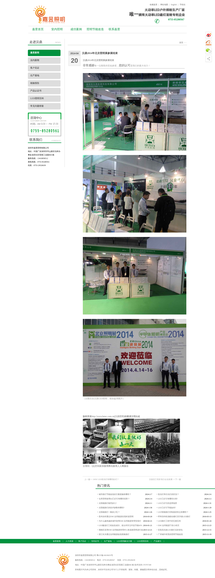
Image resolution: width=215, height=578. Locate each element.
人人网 (120, 466)
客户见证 (34, 68)
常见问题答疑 (37, 106)
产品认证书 (35, 91)
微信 (126, 466)
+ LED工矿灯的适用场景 (166, 503)
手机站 (182, 4)
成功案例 (76, 29)
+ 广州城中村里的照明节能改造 (169, 534)
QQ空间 (95, 466)
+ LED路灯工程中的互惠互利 (168, 521)
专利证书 (95, 541)
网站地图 (164, 4)
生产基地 (34, 75)
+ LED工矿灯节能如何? (166, 508)
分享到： (87, 466)
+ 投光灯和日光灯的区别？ (167, 494)
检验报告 (34, 83)
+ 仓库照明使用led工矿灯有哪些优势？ (113, 499)
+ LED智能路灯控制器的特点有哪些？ (172, 512)
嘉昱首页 (38, 29)
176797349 (147, 565)
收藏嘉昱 (153, 4)
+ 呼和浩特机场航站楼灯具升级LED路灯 (173, 516)
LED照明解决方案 (124, 541)
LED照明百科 (37, 98)
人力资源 (69, 541)
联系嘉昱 (114, 29)
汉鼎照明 (119, 416)
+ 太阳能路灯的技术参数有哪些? (110, 508)
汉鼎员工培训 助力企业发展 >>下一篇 (165, 479)
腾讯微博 (112, 466)
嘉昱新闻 (34, 52)
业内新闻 (34, 60)
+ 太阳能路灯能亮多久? (107, 503)
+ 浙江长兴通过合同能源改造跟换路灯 (113, 534)
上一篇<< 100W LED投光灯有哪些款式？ (101, 479)
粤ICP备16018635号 (105, 555)
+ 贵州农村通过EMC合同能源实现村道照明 (115, 516)
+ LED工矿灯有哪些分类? (167, 499)
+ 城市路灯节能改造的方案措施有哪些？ (114, 494)
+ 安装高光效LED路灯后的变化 (169, 530)
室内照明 (57, 29)
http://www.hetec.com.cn (103, 416)
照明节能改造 (95, 29)
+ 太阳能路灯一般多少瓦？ (108, 512)
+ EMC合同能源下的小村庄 (167, 525)
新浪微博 (103, 466)
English (174, 4)
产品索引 (157, 541)
